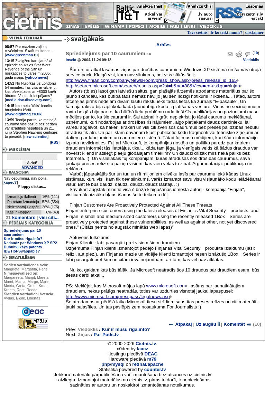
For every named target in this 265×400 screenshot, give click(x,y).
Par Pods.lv (106, 334)
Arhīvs (163, 44)
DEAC (150, 353)
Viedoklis (251, 60)
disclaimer (254, 32)
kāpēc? (10, 182)
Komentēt (237, 324)
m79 (152, 359)
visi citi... (48, 217)
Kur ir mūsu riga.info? (23, 239)
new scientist (35, 136)
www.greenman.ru (22, 55)
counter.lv (155, 369)
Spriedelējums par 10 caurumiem (22, 232)
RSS (54, 142)
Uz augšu (208, 324)
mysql (118, 364)
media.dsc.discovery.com (28, 100)
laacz (142, 348)
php (105, 364)
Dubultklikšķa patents (23, 247)
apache (156, 364)
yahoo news (36, 77)
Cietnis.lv (146, 343)
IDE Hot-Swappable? (22, 251)
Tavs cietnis (197, 32)
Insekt (71, 60)
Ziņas (84, 334)
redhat (139, 364)
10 (256, 53)
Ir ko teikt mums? (226, 32)
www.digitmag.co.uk (24, 114)
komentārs (20, 217)
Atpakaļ (180, 324)
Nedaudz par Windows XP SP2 (30, 243)
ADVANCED (32, 167)
